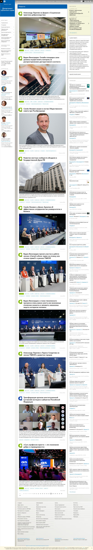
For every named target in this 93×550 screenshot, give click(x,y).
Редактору (89, 545)
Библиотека (75, 504)
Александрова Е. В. (80, 161)
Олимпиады (38, 508)
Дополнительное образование (42, 518)
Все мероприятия (73, 32)
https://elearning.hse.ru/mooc (79, 538)
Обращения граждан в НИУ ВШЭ (24, 516)
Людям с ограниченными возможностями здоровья (26, 529)
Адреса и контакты (29, 545)
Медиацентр (75, 512)
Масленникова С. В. (73, 90)
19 (53, 493)
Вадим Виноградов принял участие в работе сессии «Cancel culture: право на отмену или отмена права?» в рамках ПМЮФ (41, 256)
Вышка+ (37, 512)
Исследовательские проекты (60, 506)
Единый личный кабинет (75, 74)
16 (46, 493)
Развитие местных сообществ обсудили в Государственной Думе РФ (40, 159)
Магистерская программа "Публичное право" (6, 51)
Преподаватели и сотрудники (23, 510)
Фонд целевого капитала (22, 518)
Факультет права (7, 4)
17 (48, 493)
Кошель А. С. (78, 267)
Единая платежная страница (23, 531)
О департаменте (4, 22)
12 (38, 493)
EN (83, 1)
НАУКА (56, 502)
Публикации (73, 80)
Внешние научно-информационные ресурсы (63, 518)
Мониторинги (57, 508)
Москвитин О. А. (73, 257)
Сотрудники (3, 24)
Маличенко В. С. (73, 329)
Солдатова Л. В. (78, 384)
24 (19, 495)
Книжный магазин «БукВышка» (79, 508)
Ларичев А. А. (79, 237)
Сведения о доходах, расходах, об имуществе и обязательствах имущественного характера (24, 523)
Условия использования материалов (39, 545)
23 (61, 493)
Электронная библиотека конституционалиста (6, 38)
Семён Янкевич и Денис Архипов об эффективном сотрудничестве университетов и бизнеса (42, 209)
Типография (75, 510)
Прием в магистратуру (40, 514)
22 (59, 493)
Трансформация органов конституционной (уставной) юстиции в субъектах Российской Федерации (41, 399)
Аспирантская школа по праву (5, 54)
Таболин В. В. (84, 384)
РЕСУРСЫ (75, 502)
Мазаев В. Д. (78, 102)
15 (44, 493)
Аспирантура (38, 516)
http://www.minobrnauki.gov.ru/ (24, 538)
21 (57, 493)
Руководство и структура (23, 506)
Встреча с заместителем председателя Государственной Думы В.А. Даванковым (76, 13)
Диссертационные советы (60, 510)
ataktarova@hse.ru (7, 130)
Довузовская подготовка (41, 506)
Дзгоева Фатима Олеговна (7, 108)
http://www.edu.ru (58, 538)
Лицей (37, 504)
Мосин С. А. (72, 417)
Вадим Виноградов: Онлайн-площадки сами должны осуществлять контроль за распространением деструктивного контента (41, 59)
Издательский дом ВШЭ (78, 506)
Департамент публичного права (7, 9)
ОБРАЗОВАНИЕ (39, 502)
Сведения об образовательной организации (26, 526)
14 (42, 493)
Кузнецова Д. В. (79, 150)
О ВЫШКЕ (20, 502)
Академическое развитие (60, 514)
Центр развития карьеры (41, 520)
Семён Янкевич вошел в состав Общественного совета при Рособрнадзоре (42, 109)
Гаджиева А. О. (72, 267)
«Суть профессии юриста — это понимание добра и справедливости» (41, 445)
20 (55, 493)
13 (40, 493)
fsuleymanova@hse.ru (8, 115)
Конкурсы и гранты (58, 516)
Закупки (19, 514)
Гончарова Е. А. (72, 408)
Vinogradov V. (72, 114)
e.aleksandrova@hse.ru (8, 99)
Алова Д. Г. (72, 216)
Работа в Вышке (20, 533)
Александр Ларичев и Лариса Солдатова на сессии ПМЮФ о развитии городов (41, 353)
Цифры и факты (21, 504)
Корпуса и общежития (22, 512)
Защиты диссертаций (59, 512)
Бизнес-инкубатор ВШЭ (40, 522)
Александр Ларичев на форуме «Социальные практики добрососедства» (41, 13)
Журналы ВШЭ (76, 514)
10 (34, 493)
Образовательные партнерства (42, 524)
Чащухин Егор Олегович (5, 141)
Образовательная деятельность (4, 30)
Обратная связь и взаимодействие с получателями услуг (43, 527)
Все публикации (72, 491)
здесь (66, 547)
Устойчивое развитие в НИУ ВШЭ (24, 508)
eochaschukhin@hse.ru (8, 146)
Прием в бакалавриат (40, 510)
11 (36, 493)
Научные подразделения (59, 504)
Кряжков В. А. (72, 453)
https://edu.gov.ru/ (40, 538)
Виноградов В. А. (73, 102)
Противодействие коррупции (23, 520)
